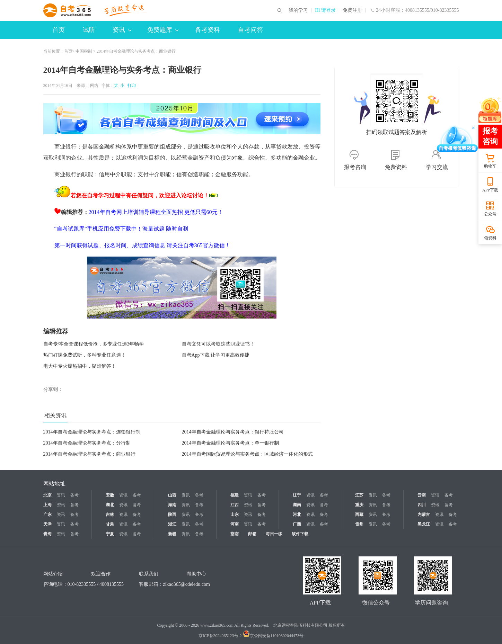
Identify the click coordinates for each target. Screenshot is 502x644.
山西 (172, 495)
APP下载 (490, 190)
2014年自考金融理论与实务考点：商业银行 (89, 454)
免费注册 (352, 10)
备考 (74, 495)
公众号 (490, 214)
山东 (234, 514)
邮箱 (252, 533)
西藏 (359, 514)
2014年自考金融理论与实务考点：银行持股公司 (233, 432)
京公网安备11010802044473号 (273, 635)
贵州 (359, 524)
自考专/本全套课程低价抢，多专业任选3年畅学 (93, 344)
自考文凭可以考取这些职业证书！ (218, 344)
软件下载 (300, 533)
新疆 (172, 533)
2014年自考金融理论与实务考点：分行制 (87, 443)
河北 (297, 514)
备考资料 (207, 29)
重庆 (359, 504)
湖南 (297, 504)
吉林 (110, 514)
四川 (421, 504)
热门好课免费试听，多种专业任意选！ (84, 355)
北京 (47, 495)
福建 (234, 495)
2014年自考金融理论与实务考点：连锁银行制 (91, 432)
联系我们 (148, 573)
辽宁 (297, 495)
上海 (47, 504)
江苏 (359, 495)
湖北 (110, 504)
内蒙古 (423, 514)
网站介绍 (53, 573)
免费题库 (162, 29)
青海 (47, 533)
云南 (421, 495)
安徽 (110, 495)
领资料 (490, 237)
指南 (234, 533)
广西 (297, 524)
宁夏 (110, 533)
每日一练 (274, 533)
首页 (58, 29)
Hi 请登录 (325, 10)
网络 (94, 85)
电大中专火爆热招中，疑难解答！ (79, 366)
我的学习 (298, 10)
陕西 (172, 514)
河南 (234, 524)
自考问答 (250, 29)
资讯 (122, 29)
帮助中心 (196, 573)
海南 (172, 504)
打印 (130, 85)
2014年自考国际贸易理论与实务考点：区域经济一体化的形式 (247, 454)
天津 (47, 524)
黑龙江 (423, 524)
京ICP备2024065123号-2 (220, 635)
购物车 (490, 166)
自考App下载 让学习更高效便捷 (216, 355)
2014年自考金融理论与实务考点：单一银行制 (230, 443)
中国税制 (84, 51)
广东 (47, 514)
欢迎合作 (101, 573)
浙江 (172, 524)
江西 (234, 504)
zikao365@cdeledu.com (186, 584)
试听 (89, 29)
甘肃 (110, 524)
